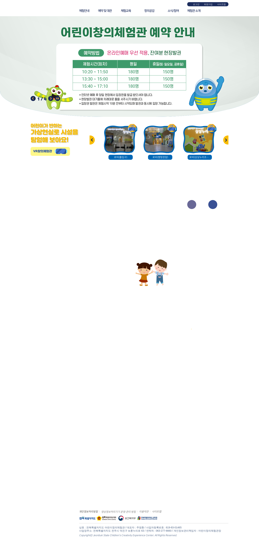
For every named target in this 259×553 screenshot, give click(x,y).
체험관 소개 (193, 10)
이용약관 (144, 511)
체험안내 (84, 10)
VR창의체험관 (42, 151)
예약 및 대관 (105, 10)
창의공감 (149, 10)
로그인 (196, 4)
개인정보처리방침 (88, 511)
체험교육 (126, 10)
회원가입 (208, 4)
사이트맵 (221, 4)
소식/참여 (173, 10)
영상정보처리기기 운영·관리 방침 (118, 511)
